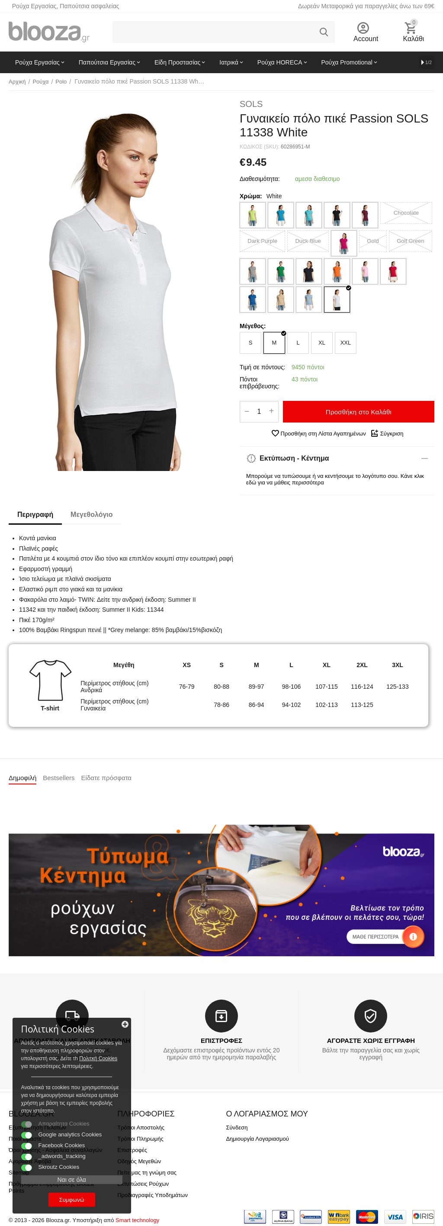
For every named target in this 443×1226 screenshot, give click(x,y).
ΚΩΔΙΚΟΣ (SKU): (259, 147)
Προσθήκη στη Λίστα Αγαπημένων (318, 433)
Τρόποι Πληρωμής (140, 1139)
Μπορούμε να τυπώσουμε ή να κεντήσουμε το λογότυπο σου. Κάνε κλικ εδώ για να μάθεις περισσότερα (335, 479)
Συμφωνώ (67, 1199)
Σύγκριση (387, 433)
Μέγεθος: (253, 326)
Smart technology (137, 1220)
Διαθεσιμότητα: (260, 178)
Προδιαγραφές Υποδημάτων (152, 1195)
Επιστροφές (132, 1150)
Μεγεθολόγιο (91, 514)
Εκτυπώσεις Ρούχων (143, 1184)
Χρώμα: (251, 196)
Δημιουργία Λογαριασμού (257, 1139)
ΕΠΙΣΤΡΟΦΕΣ (221, 1040)
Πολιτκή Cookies (60, 1050)
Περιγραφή (35, 514)
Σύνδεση (236, 1127)
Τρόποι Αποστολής (140, 1127)
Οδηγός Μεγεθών (139, 1161)
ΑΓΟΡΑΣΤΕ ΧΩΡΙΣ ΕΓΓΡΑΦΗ (371, 1040)
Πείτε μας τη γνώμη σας (147, 1172)
